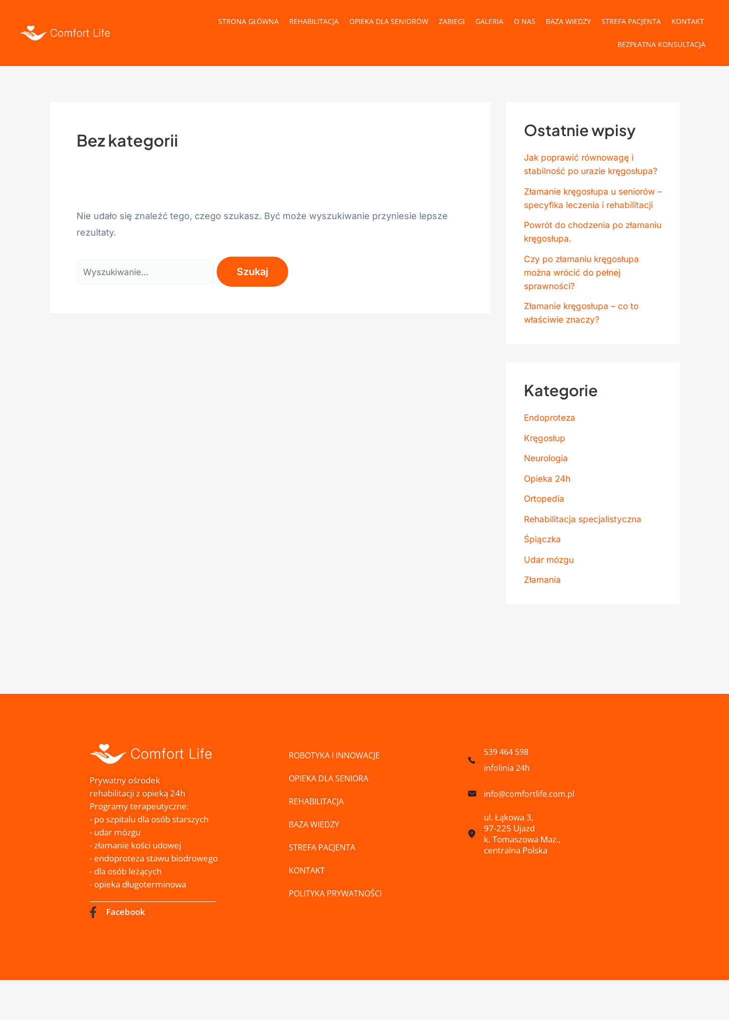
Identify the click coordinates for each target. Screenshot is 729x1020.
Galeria (489, 21)
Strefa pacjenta (631, 21)
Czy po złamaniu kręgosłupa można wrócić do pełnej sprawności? (584, 299)
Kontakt (687, 21)
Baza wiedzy (568, 21)
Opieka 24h (548, 505)
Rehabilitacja (314, 21)
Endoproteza (551, 444)
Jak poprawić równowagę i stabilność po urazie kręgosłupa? (581, 171)
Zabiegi (452, 21)
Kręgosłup (546, 465)
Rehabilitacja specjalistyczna (584, 546)
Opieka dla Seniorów (388, 21)
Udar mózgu (550, 586)
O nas (524, 21)
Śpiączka (543, 566)
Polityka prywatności (338, 893)
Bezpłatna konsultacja (661, 44)
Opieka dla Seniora (331, 778)
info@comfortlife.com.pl (531, 793)
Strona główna (248, 21)
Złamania (543, 606)
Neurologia (547, 485)
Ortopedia (545, 525)
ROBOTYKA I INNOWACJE (338, 755)
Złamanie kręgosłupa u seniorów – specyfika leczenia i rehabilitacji (590, 218)
